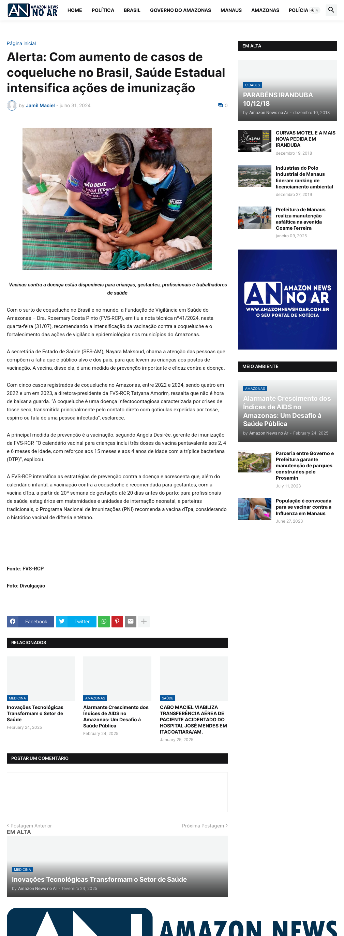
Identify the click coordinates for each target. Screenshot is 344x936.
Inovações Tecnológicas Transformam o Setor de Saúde (35, 713)
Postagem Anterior (31, 825)
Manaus (231, 10)
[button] (314, 10)
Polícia (298, 10)
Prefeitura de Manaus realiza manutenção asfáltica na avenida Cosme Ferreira (301, 219)
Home (75, 10)
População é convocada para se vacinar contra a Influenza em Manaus (303, 507)
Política (103, 10)
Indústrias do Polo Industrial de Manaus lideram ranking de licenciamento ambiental (304, 177)
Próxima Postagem (203, 825)
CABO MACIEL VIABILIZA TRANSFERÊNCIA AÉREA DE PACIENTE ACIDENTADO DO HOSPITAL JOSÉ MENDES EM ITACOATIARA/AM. (193, 719)
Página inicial (21, 43)
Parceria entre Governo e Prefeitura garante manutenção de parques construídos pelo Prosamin (305, 465)
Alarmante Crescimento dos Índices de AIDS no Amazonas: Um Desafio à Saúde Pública (116, 716)
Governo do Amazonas (180, 10)
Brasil (132, 10)
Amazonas (265, 10)
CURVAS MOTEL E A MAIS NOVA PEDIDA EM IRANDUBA (305, 139)
